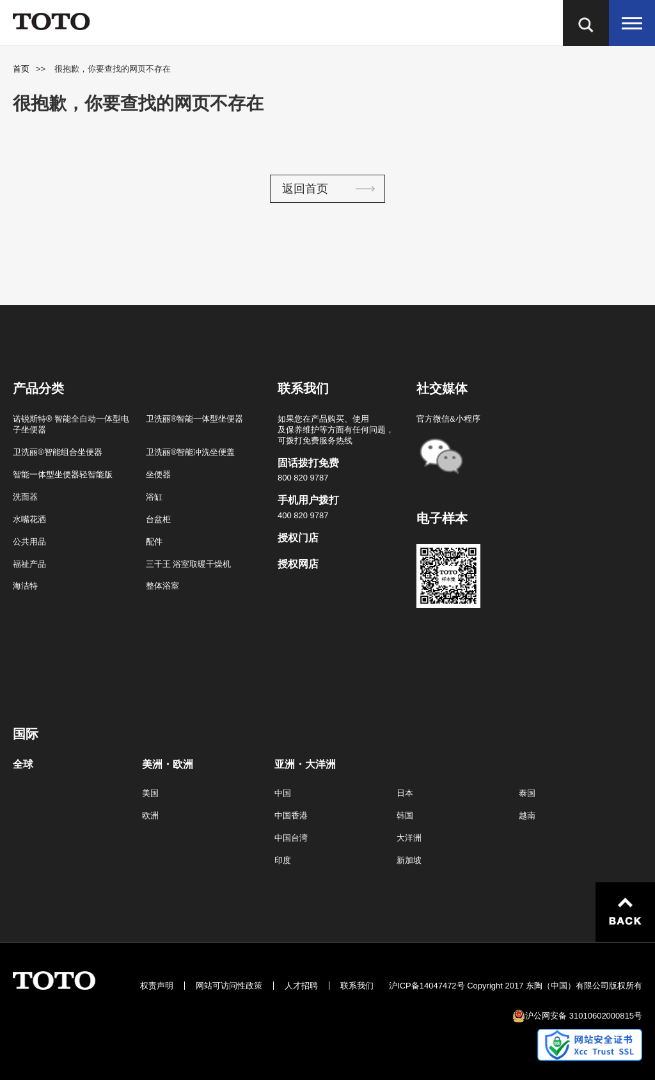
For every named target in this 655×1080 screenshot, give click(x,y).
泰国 (527, 793)
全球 (23, 764)
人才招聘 (301, 985)
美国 (150, 793)
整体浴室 (162, 586)
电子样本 (442, 518)
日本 (405, 793)
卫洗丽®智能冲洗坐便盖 (190, 452)
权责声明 (156, 985)
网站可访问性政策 (229, 985)
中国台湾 (291, 838)
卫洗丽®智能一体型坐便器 (195, 419)
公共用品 (29, 541)
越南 (527, 815)
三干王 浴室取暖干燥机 (189, 564)
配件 (154, 541)
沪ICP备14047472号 (427, 985)
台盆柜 (158, 519)
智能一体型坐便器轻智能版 (63, 474)
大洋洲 (409, 838)
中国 (282, 793)
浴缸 (154, 497)
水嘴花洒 (29, 519)
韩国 (405, 815)
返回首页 (305, 188)
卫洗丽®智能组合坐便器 (57, 452)
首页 (21, 69)
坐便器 (158, 474)
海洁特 (25, 586)
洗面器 (25, 497)
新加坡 (409, 860)
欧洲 (150, 815)
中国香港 (291, 815)
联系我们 (357, 985)
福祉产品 (29, 564)
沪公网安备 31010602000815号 (583, 1015)
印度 (282, 860)
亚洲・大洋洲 (305, 764)
